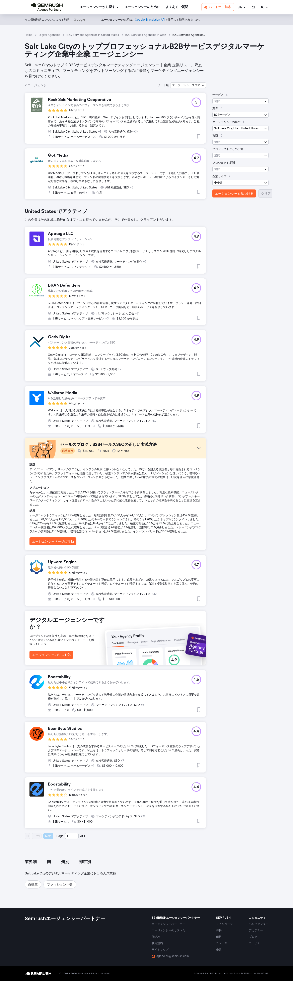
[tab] (31, 862)
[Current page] (71, 836)
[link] (142, 7)
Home (28, 34)
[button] (242, 7)
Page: (60, 836)
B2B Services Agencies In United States (93, 34)
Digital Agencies (49, 34)
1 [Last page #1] (84, 836)
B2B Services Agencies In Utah (145, 34)
